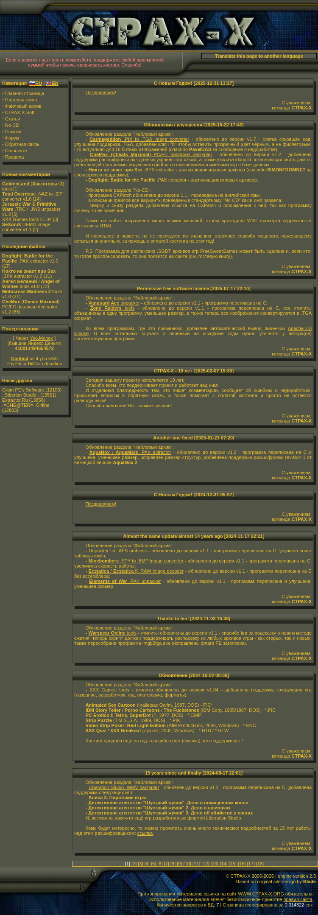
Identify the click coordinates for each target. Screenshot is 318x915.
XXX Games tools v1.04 (27, 219)
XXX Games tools (109, 689)
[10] (187, 863)
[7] (166, 863)
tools (112, 308)
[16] (241, 863)
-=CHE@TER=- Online (25, 405)
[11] (196, 863)
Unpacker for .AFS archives (118, 550)
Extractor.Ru (15, 400)
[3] (140, 863)
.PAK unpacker (125, 581)
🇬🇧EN (52, 83)
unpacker (113, 302)
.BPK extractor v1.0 (29, 274)
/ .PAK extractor (130, 452)
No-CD (12, 125)
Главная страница (24, 93)
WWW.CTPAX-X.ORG (261, 893)
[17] (250, 863)
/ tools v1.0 (31, 284)
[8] (173, 863)
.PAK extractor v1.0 (30, 258)
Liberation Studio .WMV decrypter (124, 787)
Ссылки (13, 131)
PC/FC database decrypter (151, 154)
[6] (159, 863)
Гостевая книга (21, 99)
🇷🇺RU (35, 83)
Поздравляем (100, 92)
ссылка (191, 740)
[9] (179, 863)
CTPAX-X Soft (19, 112)
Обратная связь (22, 144)
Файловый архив (23, 106)
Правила (14, 156)
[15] (233, 863)
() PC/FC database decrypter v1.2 (31, 306)
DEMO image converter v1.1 (26, 227)
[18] (260, 863)
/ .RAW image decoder (136, 571)
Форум (12, 137)
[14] (223, 863)
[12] (205, 863)
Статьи (12, 118)
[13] (214, 863)
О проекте (16, 150)
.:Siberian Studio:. (20, 394)
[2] (134, 863)
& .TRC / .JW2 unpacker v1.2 (31, 209)
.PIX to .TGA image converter (139, 139)
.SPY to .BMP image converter (136, 560)
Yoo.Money (41, 338)
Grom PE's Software (23, 389)
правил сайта (297, 899)
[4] (147, 863)
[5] (153, 863)
